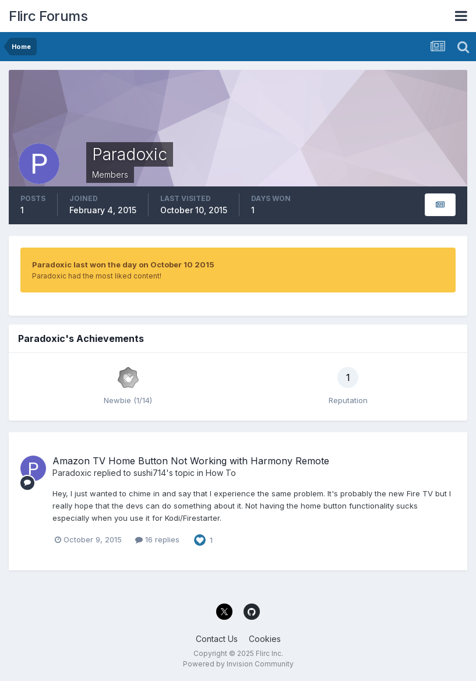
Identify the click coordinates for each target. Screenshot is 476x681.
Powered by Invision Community (238, 663)
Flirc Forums (48, 16)
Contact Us (217, 639)
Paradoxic (71, 473)
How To (221, 473)
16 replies (157, 539)
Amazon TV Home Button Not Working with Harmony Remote (190, 461)
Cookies (265, 639)
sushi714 (149, 473)
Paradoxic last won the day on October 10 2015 (123, 264)
